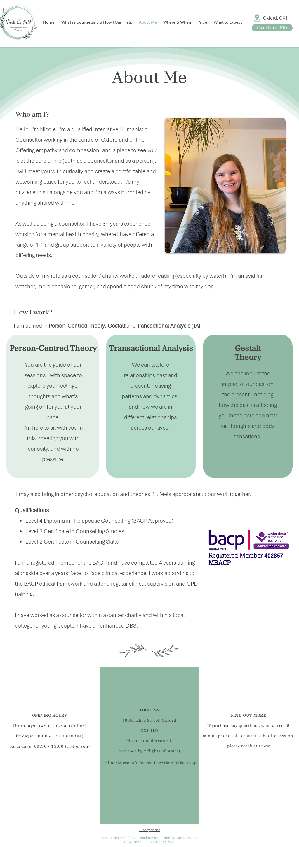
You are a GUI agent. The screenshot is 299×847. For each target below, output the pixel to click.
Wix (171, 842)
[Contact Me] (272, 27)
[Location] (257, 18)
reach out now (255, 746)
